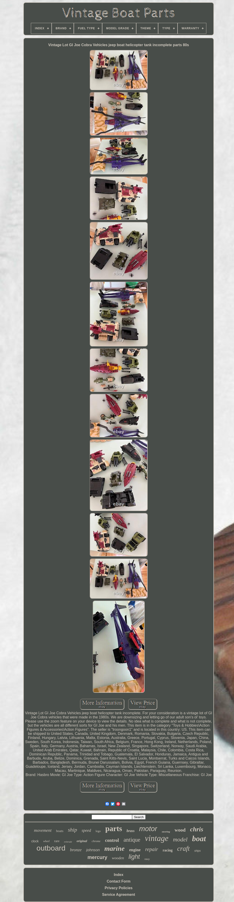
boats (60, 831)
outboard (51, 848)
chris (196, 829)
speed (86, 830)
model (180, 839)
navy (147, 859)
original (82, 841)
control (112, 840)
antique (131, 840)
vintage (156, 838)
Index (118, 875)
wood (180, 830)
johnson (93, 850)
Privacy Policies (119, 888)
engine (135, 850)
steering (166, 831)
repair (151, 849)
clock (35, 841)
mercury (97, 857)
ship (72, 830)
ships (197, 850)
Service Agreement (118, 895)
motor (148, 829)
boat (199, 838)
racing (168, 850)
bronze (76, 849)
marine (114, 848)
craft (183, 848)
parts (113, 828)
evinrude (68, 841)
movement (43, 830)
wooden (118, 858)
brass (131, 831)
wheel (46, 841)
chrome (96, 841)
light (134, 856)
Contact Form (118, 881)
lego (98, 831)
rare (56, 841)
